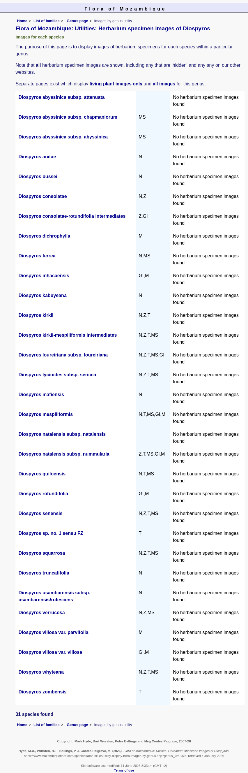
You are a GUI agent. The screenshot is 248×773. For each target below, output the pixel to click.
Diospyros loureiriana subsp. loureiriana (63, 354)
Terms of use (124, 770)
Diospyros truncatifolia (43, 572)
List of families (46, 21)
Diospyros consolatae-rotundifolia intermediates (71, 216)
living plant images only (116, 83)
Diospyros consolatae (42, 196)
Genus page (77, 21)
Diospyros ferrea (36, 255)
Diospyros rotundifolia (43, 493)
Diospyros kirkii (35, 315)
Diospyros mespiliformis (45, 414)
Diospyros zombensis (42, 691)
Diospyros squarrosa (41, 553)
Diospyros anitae (37, 156)
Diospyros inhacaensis (43, 275)
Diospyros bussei (37, 176)
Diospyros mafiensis (41, 394)
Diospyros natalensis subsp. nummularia (63, 453)
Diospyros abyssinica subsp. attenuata (61, 97)
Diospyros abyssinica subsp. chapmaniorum (67, 117)
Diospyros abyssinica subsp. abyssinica (63, 136)
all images (164, 83)
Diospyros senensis (40, 513)
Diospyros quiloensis (41, 473)
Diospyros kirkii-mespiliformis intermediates (67, 335)
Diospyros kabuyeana (42, 295)
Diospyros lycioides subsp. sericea (57, 374)
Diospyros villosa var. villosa (50, 652)
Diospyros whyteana (41, 672)
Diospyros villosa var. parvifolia (53, 632)
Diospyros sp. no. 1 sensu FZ (50, 533)
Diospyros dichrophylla (44, 235)
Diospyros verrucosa (41, 612)
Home (22, 21)
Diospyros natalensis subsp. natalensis (62, 434)
